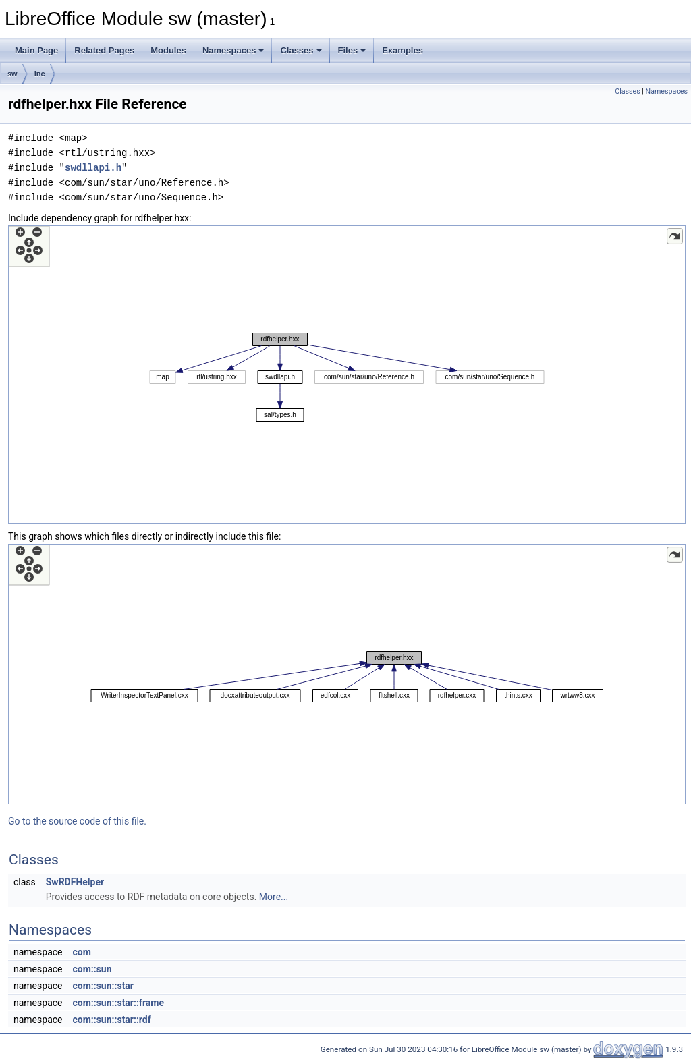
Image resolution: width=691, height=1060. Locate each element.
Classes (300, 50)
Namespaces (233, 50)
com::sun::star (103, 985)
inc (39, 73)
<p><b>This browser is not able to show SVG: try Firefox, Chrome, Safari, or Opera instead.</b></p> (347, 374)
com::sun (91, 969)
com (81, 952)
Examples (402, 50)
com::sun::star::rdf (111, 1019)
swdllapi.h (93, 167)
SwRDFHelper (75, 881)
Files (352, 50)
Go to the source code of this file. (77, 821)
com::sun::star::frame (118, 1002)
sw (12, 73)
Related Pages (104, 50)
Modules (168, 50)
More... (273, 896)
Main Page (36, 50)
